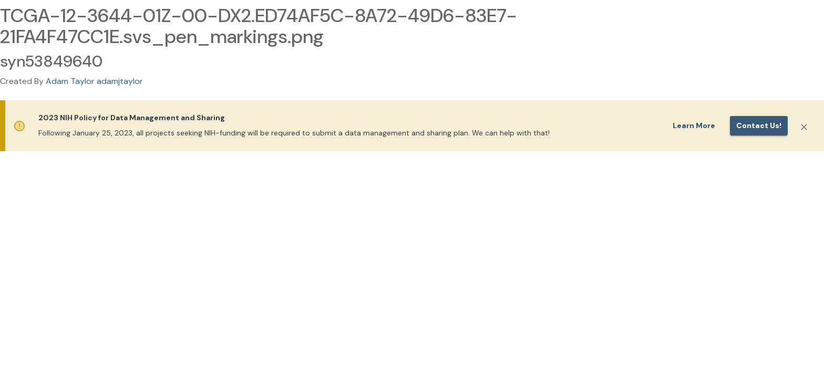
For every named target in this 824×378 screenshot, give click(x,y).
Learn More (694, 125)
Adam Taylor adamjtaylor (94, 81)
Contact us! (758, 125)
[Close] (804, 127)
